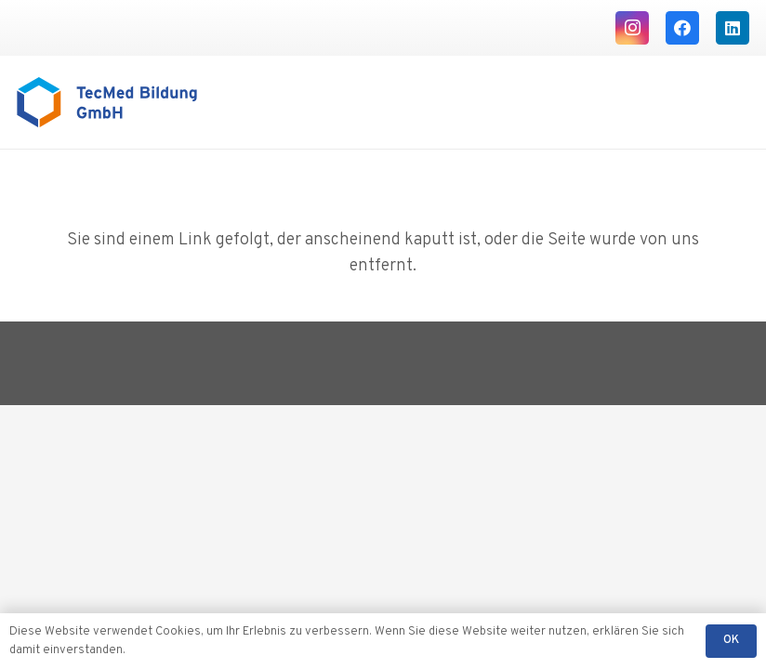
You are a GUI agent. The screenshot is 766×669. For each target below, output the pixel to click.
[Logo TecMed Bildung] (107, 102)
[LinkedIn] (732, 28)
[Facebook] (682, 28)
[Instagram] (632, 28)
